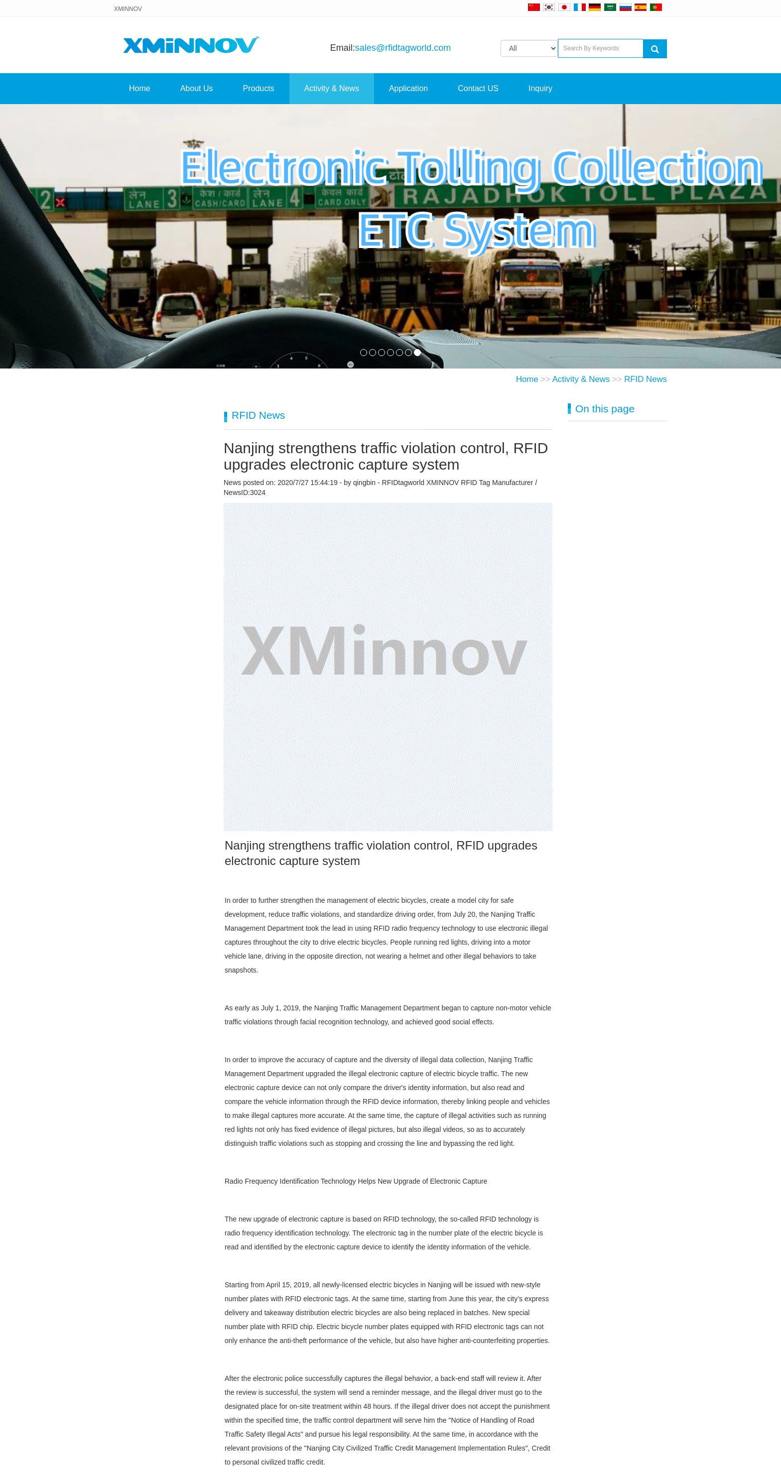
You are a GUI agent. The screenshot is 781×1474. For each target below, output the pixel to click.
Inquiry (540, 88)
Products (258, 88)
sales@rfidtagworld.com (403, 48)
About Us (196, 88)
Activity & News (331, 88)
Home (139, 88)
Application (408, 88)
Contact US (478, 88)
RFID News (645, 379)
